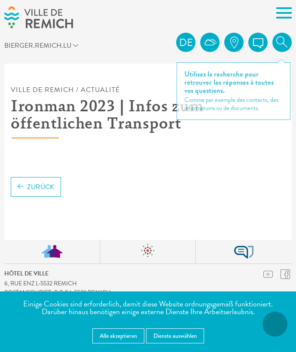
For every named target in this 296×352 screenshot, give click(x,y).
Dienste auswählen (175, 335)
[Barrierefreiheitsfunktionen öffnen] (274, 324)
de (186, 42)
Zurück (36, 187)
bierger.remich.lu (18, 45)
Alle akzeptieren (118, 335)
